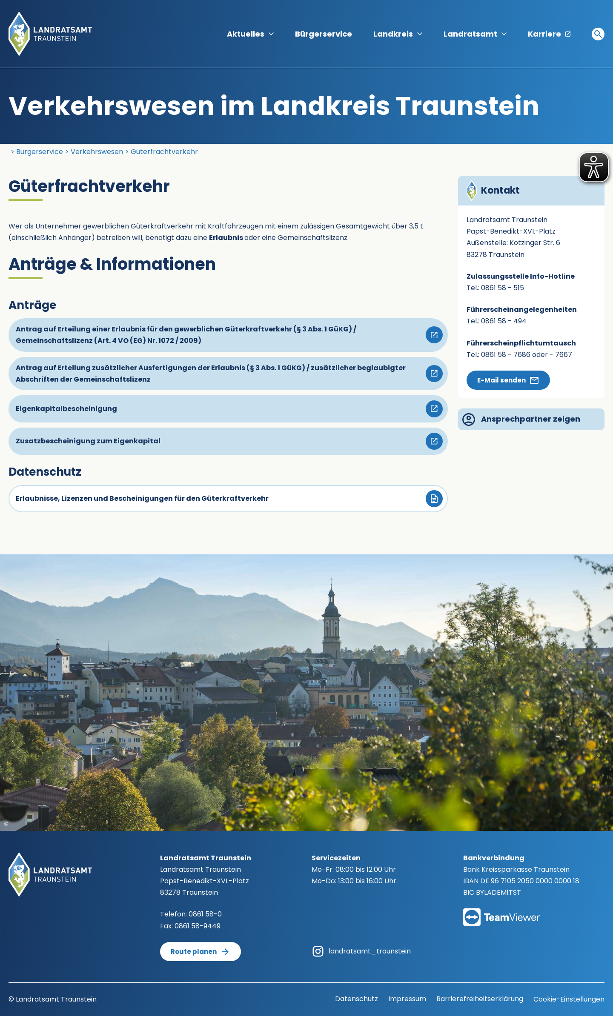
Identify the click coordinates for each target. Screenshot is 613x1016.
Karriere (549, 34)
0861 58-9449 (198, 926)
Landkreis (397, 34)
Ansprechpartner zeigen (521, 419)
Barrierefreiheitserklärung (479, 999)
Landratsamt (475, 34)
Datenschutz (356, 999)
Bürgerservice (323, 34)
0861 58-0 (205, 914)
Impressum (407, 999)
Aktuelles (250, 34)
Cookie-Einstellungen (568, 999)
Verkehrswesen (97, 152)
